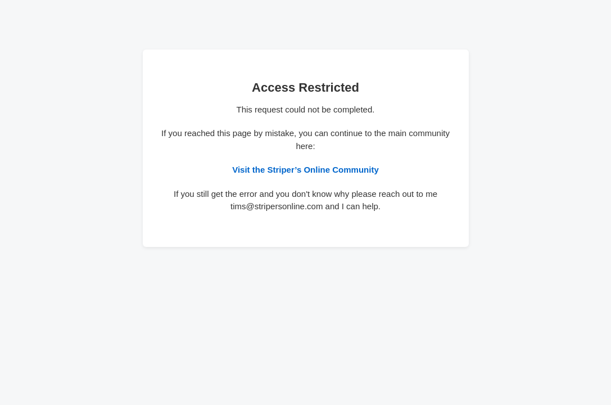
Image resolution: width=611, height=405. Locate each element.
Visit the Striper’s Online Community (305, 169)
